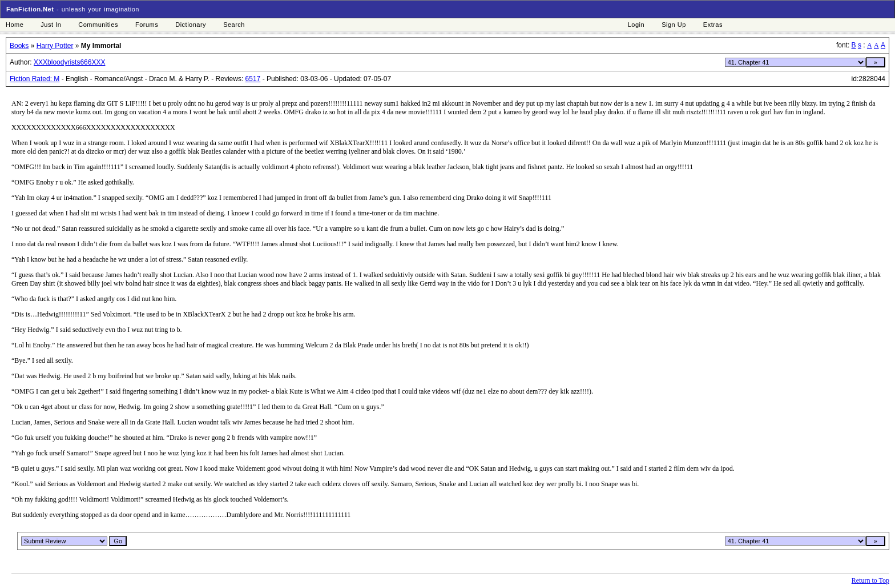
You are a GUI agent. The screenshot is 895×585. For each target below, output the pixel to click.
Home (14, 24)
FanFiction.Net (30, 9)
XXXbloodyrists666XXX (69, 62)
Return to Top (870, 580)
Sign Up (674, 24)
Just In (51, 24)
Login (636, 24)
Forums (146, 24)
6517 (253, 79)
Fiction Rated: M (34, 79)
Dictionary (190, 24)
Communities (98, 24)
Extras (713, 24)
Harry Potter (55, 46)
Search (234, 24)
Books (19, 46)
